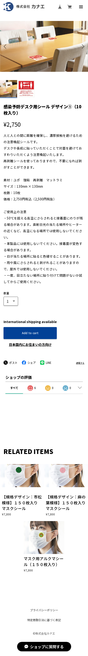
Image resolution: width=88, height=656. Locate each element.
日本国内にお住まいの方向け (30, 344)
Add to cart (30, 333)
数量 (6, 293)
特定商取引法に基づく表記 (44, 620)
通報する (80, 363)
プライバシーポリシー (44, 610)
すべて (14, 388)
